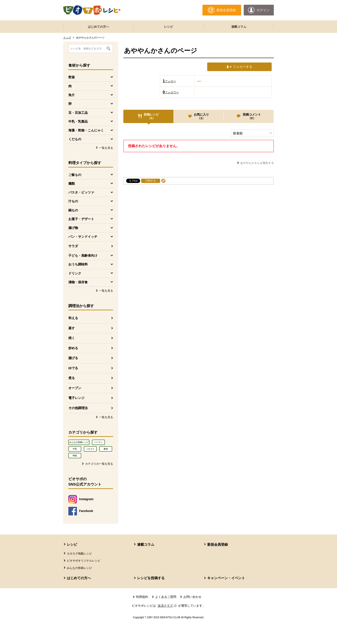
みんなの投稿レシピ (79, 442)
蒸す (71, 328)
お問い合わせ (192, 597)
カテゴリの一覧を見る (99, 463)
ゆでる (73, 368)
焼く (71, 338)
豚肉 (106, 449)
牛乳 (75, 449)
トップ (67, 37)
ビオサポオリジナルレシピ (83, 560)
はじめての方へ (98, 26)
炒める (73, 348)
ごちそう (90, 449)
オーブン (74, 388)
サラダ (73, 246)
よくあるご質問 (165, 597)
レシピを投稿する (151, 578)
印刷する (151, 180)
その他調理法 (78, 408)
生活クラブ (168, 605)
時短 (75, 455)
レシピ (168, 26)
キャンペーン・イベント (226, 578)
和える (73, 318)
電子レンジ (76, 398)
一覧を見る (106, 147)
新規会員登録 (217, 544)
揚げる (73, 358)
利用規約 (142, 597)
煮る (71, 378)
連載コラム (238, 26)
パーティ (98, 442)
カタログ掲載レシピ (79, 553)
